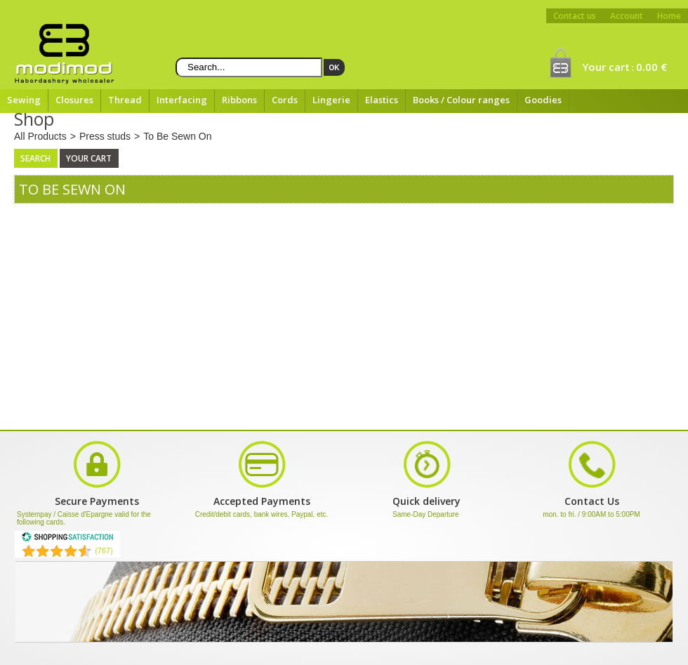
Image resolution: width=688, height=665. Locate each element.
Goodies (543, 99)
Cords (285, 99)
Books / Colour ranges (461, 99)
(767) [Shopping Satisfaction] (104, 550)
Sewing (24, 99)
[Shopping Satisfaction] (67, 539)
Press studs (105, 136)
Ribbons (239, 99)
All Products (40, 136)
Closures (74, 99)
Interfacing (182, 99)
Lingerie (331, 99)
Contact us (574, 16)
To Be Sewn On (177, 136)
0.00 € (651, 67)
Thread (125, 99)
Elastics (381, 99)
